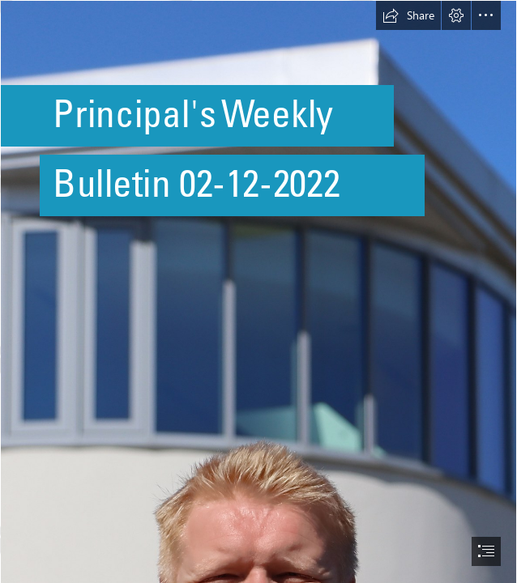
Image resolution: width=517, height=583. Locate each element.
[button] (408, 15)
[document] (258, 291)
